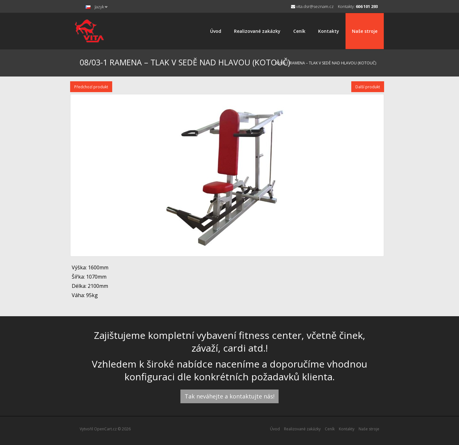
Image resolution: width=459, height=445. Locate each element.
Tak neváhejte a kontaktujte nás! (229, 396)
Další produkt (367, 87)
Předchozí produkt (91, 87)
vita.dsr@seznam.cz (312, 6)
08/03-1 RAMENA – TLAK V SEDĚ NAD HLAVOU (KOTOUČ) (325, 63)
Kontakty (328, 31)
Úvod (215, 31)
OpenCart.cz (105, 429)
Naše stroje (364, 31)
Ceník (299, 31)
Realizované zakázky (257, 31)
